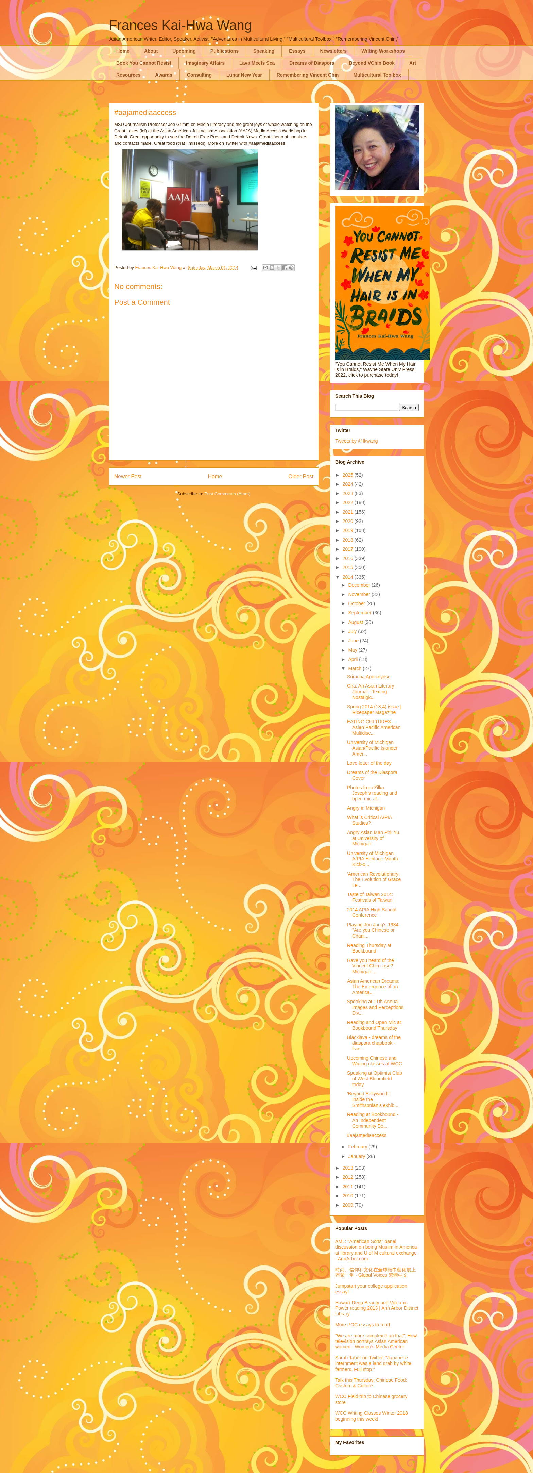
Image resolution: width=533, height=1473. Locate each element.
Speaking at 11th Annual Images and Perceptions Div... (375, 1007)
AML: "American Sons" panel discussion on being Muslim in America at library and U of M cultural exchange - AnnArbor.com (376, 1250)
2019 (349, 530)
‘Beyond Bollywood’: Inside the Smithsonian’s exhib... (372, 1099)
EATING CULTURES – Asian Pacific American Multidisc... (373, 727)
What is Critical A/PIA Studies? (369, 820)
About (151, 51)
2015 (349, 567)
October (357, 603)
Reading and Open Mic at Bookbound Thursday (374, 1025)
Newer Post (128, 476)
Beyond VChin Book (372, 63)
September (360, 612)
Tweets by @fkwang (356, 441)
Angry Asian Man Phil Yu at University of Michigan (373, 838)
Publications (224, 51)
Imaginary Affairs (205, 63)
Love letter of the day (369, 763)
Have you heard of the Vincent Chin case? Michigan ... (370, 966)
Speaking (263, 51)
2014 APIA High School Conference (371, 912)
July (353, 631)
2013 (349, 1168)
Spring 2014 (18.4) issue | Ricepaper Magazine (374, 709)
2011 (349, 1186)
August (356, 622)
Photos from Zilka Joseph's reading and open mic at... (372, 793)
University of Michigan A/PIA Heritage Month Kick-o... (372, 858)
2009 (349, 1205)
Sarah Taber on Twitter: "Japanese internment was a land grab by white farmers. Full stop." (373, 1363)
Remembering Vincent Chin (308, 75)
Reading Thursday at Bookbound (369, 948)
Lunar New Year (244, 75)
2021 (349, 512)
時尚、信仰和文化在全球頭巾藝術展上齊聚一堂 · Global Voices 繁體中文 (375, 1272)
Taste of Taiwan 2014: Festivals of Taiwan (370, 897)
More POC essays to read (362, 1324)
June (354, 640)
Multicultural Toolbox (377, 75)
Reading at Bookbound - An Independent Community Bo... (372, 1120)
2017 (349, 549)
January (357, 1156)
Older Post (300, 476)
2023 (349, 493)
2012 (349, 1177)
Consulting (199, 75)
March (355, 668)
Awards (163, 75)
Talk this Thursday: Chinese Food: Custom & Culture (371, 1383)
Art (412, 63)
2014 (349, 577)
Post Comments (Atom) (227, 493)
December (359, 585)
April (353, 659)
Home (123, 51)
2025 (349, 475)
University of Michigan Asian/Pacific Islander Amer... (372, 748)
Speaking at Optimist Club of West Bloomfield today (374, 1078)
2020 (349, 521)
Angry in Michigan (366, 808)
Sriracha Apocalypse (369, 676)
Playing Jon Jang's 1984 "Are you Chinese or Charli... (372, 930)
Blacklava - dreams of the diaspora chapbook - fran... (374, 1043)
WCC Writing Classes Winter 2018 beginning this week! (371, 1416)
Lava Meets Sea (257, 63)
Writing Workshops (383, 51)
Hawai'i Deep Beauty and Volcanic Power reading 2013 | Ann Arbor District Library (376, 1308)
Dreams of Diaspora (311, 63)
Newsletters (333, 51)
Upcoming (183, 51)
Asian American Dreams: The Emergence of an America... (373, 986)
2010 (349, 1195)
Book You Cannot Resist (143, 63)
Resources (128, 75)
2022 (349, 502)
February (358, 1146)
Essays (297, 51)
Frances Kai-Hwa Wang (180, 25)
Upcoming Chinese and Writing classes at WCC (374, 1060)
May (353, 650)
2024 (349, 484)
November (359, 594)
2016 (349, 558)
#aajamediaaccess (366, 1135)
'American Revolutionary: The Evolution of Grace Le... (374, 879)
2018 (349, 540)
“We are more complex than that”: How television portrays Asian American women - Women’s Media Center (376, 1341)
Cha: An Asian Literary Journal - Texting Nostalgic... (370, 691)
